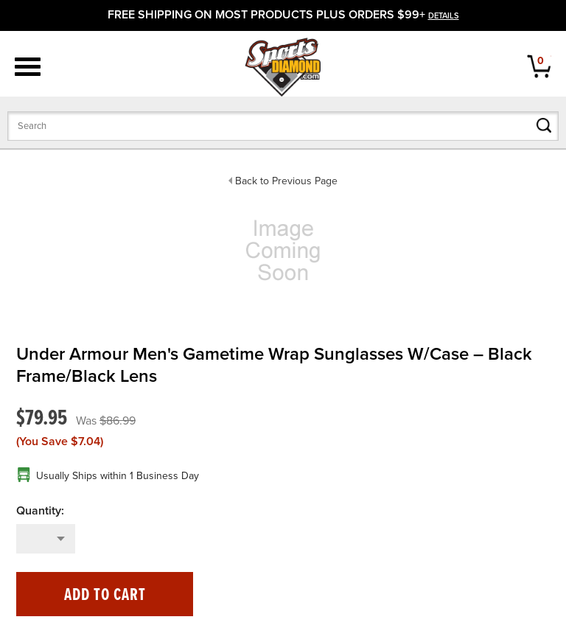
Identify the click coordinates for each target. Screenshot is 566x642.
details (443, 16)
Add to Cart (105, 595)
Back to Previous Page (286, 181)
